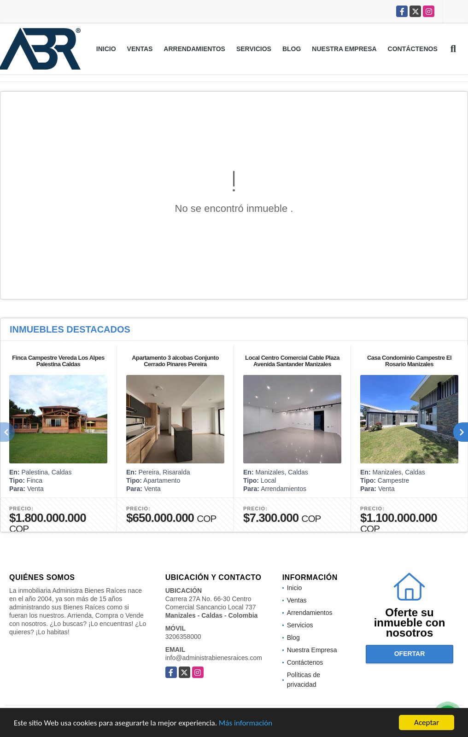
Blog (291, 49)
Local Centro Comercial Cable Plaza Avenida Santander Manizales (292, 361)
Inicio (106, 49)
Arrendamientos (194, 49)
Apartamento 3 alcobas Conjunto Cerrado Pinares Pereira (175, 361)
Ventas (140, 49)
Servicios (253, 49)
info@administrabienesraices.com (213, 657)
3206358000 (183, 636)
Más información (245, 723)
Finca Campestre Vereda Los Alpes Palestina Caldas (58, 361)
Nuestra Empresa (344, 49)
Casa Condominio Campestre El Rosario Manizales (409, 361)
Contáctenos (413, 49)
